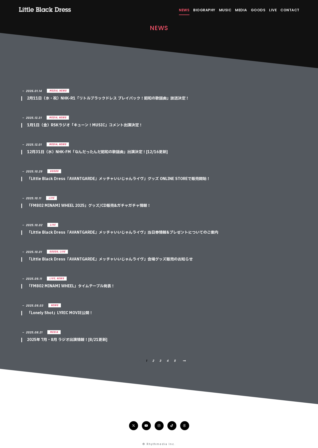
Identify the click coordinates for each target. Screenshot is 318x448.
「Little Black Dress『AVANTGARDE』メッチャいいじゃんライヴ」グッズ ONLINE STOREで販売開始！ (118, 179)
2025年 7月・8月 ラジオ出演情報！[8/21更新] (67, 340)
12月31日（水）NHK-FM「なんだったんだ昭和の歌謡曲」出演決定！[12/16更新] (97, 152)
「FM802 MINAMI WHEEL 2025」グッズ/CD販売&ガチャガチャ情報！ (89, 206)
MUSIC (225, 10)
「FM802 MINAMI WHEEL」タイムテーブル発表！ (71, 286)
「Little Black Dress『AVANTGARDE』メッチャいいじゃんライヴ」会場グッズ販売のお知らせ (110, 259)
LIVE (273, 10)
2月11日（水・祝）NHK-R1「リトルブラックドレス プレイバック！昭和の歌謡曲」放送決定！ (108, 98)
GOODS (258, 10)
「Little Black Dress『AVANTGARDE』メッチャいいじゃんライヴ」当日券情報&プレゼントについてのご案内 (122, 232)
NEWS (184, 10)
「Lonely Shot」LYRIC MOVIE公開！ (60, 313)
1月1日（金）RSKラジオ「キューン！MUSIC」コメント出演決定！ (85, 125)
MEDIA (241, 10)
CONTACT (289, 10)
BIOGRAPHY (204, 10)
